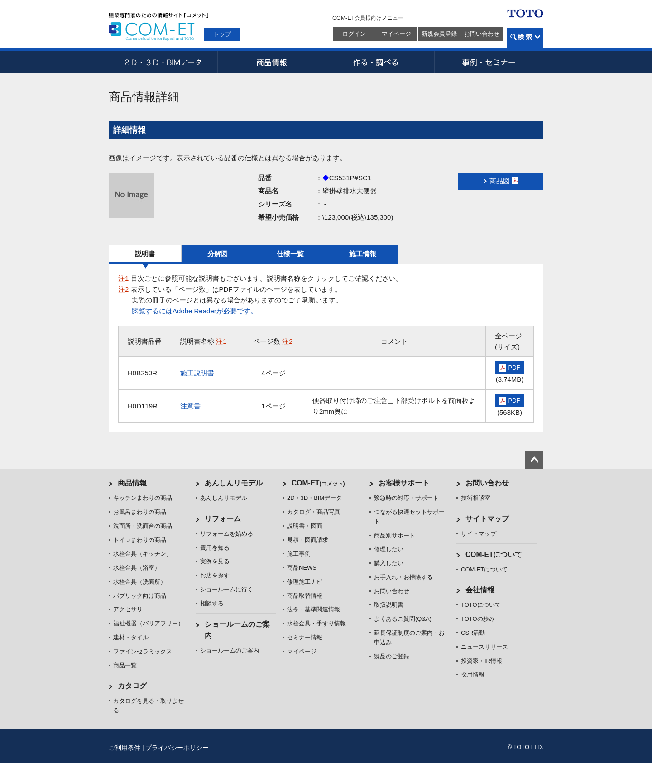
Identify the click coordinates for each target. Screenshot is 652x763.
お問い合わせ (481, 33)
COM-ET (318, 483)
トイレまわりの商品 (139, 540)
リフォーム (223, 519)
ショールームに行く (226, 589)
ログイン (354, 33)
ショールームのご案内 (229, 650)
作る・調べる (380, 62)
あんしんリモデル (234, 483)
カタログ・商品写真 (313, 512)
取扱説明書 (388, 604)
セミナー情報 (304, 637)
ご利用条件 (124, 747)
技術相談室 (475, 497)
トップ (222, 34)
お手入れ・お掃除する (403, 577)
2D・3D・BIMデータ (163, 62)
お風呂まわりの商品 (139, 512)
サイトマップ (487, 519)
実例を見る (215, 561)
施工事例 (299, 553)
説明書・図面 (304, 526)
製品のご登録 (391, 656)
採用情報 (472, 674)
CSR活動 (473, 632)
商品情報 (271, 62)
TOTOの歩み (478, 618)
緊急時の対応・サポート (406, 497)
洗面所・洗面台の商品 (142, 526)
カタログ (132, 686)
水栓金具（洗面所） (139, 581)
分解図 (217, 254)
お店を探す (215, 575)
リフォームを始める (226, 533)
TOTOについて (481, 604)
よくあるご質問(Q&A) (402, 618)
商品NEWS (301, 567)
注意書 (190, 406)
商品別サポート (394, 535)
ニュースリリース (484, 646)
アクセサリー (131, 609)
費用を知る (215, 547)
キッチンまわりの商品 (142, 497)
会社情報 (479, 590)
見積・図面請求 (307, 540)
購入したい (388, 563)
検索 (525, 38)
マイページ (396, 33)
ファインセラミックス (142, 651)
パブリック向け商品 (139, 595)
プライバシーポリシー (177, 747)
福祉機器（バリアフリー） (148, 623)
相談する (212, 603)
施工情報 (362, 254)
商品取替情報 (304, 595)
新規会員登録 (439, 33)
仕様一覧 (290, 254)
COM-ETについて (494, 554)
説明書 (145, 254)
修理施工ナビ (304, 581)
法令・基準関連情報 (313, 609)
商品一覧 (125, 665)
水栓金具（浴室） (136, 567)
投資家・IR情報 (481, 660)
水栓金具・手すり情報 (316, 623)
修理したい (388, 549)
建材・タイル (131, 637)
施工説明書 (197, 373)
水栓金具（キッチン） (142, 553)
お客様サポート (404, 483)
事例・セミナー (489, 62)
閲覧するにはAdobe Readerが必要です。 (194, 311)
